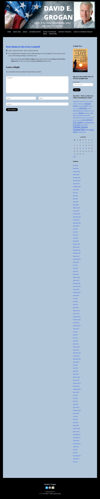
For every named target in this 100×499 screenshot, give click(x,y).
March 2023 (76, 274)
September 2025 (77, 186)
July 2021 (75, 331)
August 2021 (76, 328)
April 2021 (75, 340)
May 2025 (75, 198)
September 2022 (77, 292)
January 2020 (76, 380)
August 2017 (76, 446)
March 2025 (76, 204)
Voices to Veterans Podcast (83, 31)
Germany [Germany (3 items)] (89, 110)
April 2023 (75, 271)
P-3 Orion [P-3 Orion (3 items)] (87, 117)
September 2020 (77, 358)
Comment (10, 77)
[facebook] (50, 487)
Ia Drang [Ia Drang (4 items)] (76, 113)
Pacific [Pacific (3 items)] (90, 117)
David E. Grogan (49, 491)
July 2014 (75, 461)
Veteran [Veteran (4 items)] (82, 124)
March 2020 (76, 374)
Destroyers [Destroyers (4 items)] (82, 110)
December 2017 (76, 434)
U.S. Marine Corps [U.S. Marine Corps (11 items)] (88, 122)
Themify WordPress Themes (55, 493)
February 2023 (76, 277)
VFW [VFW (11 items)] (85, 125)
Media (45, 33)
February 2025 (76, 207)
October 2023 (76, 256)
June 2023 (75, 268)
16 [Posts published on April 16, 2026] (83, 148)
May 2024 (75, 235)
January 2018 (76, 431)
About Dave (17, 31)
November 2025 (77, 180)
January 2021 (76, 349)
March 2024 (76, 241)
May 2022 (75, 304)
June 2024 (75, 231)
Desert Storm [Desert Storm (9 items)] (76, 110)
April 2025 (75, 201)
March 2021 (76, 343)
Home (9, 31)
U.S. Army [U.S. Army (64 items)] (78, 122)
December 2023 (76, 250)
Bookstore (53, 33)
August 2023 (76, 262)
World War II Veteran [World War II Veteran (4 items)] (82, 132)
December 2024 (76, 213)
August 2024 (76, 225)
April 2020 (75, 371)
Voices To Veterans (49, 31)
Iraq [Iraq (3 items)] (89, 113)
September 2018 (77, 410)
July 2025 (75, 192)
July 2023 (75, 265)
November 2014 (77, 455)
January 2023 (76, 280)
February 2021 (76, 346)
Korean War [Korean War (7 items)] (81, 115)
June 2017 (75, 452)
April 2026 (75, 165)
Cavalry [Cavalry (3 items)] (77, 108)
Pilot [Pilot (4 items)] (93, 117)
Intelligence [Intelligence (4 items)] (86, 113)
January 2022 (76, 313)
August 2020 (76, 362)
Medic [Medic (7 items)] (78, 117)
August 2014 (76, 458)
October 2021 (76, 322)
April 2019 (75, 404)
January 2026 (76, 174)
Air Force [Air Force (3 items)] (87, 101)
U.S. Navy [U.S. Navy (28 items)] (77, 125)
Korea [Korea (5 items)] (77, 115)
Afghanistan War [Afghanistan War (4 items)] (76, 101)
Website (9, 104)
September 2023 (77, 259)
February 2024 (76, 244)
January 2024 (76, 247)
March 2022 (76, 307)
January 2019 (76, 407)
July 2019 (75, 395)
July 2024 (75, 228)
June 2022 (75, 301)
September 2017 (77, 443)
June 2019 (75, 398)
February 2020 (76, 377)
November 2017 (77, 437)
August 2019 (76, 392)
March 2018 (76, 425)
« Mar (74, 156)
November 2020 (77, 352)
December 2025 (76, 177)
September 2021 (77, 325)
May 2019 (75, 401)
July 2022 (75, 298)
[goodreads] (53, 487)
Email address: (76, 82)
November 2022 (77, 286)
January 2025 (76, 210)
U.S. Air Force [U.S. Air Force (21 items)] (87, 120)
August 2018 (76, 413)
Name (9, 98)
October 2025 (76, 183)
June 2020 (75, 368)
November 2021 (77, 319)
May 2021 (75, 337)
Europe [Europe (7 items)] (86, 110)
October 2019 (76, 386)
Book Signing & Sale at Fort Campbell (23, 46)
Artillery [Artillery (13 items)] (86, 106)
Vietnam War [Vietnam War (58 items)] (79, 129)
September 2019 (77, 389)
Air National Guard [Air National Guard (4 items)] (80, 103)
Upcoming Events (35, 31)
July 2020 (75, 365)
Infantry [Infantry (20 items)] (81, 113)
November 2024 (77, 216)
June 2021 (75, 334)
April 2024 (75, 238)
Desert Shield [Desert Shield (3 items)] (89, 108)
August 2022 (76, 295)
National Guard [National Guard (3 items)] (82, 117)
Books (25, 31)
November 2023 (77, 253)
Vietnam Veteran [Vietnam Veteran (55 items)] (80, 127)
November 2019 (77, 383)
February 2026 (76, 171)
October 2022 (76, 289)
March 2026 (76, 168)
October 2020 (76, 355)
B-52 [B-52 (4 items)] (90, 106)
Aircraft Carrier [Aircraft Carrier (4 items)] (83, 101)
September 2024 (77, 222)
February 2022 (76, 310)
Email (41, 98)
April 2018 (75, 422)
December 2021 (76, 316)
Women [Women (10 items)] (87, 130)
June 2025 (75, 195)
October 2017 (76, 440)
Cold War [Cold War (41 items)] (83, 108)
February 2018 (76, 428)
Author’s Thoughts (64, 31)
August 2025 (76, 189)
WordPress (46, 493)
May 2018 (75, 419)
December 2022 (76, 283)
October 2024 (76, 219)
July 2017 (75, 449)
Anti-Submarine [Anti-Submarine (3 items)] (80, 106)
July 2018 (75, 416)
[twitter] (46, 487)
